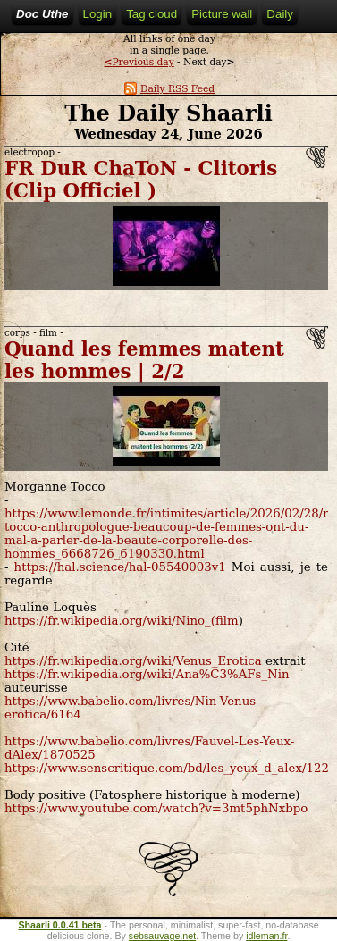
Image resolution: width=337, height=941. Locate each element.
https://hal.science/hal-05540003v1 (120, 567)
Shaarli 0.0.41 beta (59, 925)
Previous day (138, 62)
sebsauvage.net (162, 935)
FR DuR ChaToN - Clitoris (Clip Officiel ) (140, 179)
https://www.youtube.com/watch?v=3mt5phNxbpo (156, 808)
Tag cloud (151, 14)
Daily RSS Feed (169, 89)
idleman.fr (266, 935)
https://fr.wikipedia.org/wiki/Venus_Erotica (133, 661)
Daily (279, 14)
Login (98, 14)
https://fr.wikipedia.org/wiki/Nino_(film (121, 620)
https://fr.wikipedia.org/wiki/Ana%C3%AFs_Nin (147, 674)
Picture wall (221, 14)
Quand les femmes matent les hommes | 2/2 (144, 360)
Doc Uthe (42, 14)
